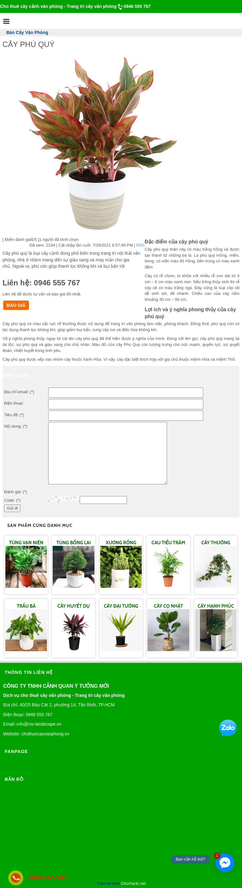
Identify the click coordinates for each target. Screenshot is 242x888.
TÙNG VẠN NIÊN (26, 543)
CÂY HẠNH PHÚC (216, 606)
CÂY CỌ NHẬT (168, 606)
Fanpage (16, 751)
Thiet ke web (108, 883)
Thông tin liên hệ (29, 672)
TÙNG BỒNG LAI (73, 543)
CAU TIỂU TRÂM (168, 543)
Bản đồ (14, 779)
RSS (140, 245)
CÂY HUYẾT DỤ (73, 606)
